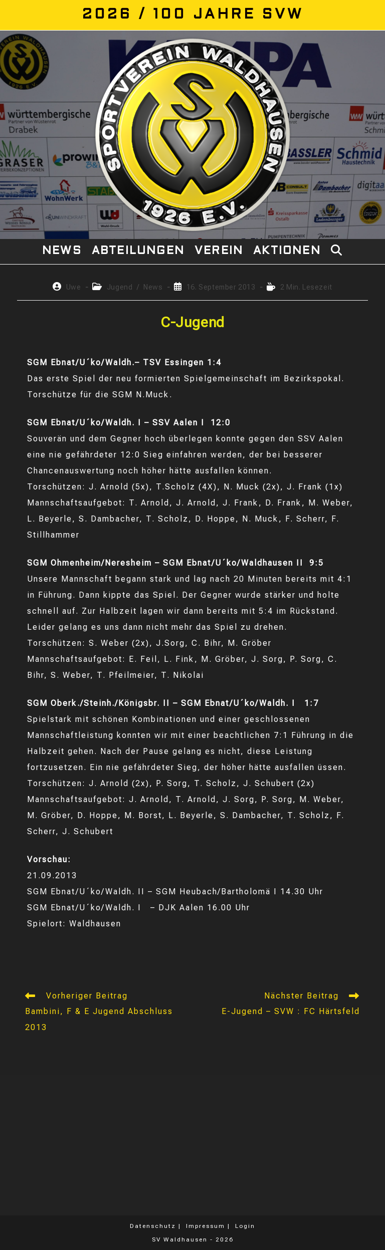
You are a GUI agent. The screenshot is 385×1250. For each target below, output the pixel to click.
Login (245, 1225)
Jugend (120, 287)
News (152, 287)
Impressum (205, 1225)
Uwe (73, 287)
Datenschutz (153, 1225)
